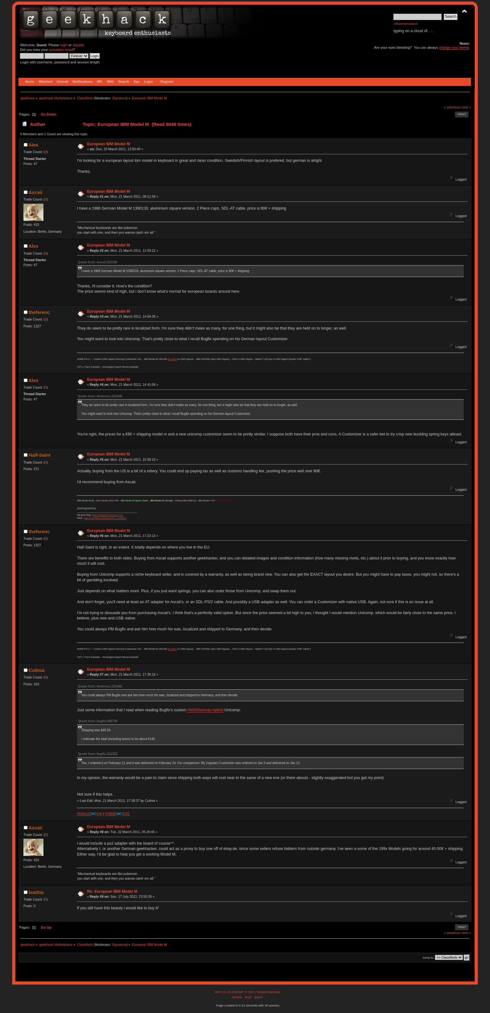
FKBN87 (111, 814)
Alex (33, 144)
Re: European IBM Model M (112, 891)
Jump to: (428, 957)
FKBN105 (84, 814)
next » (466, 107)
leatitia (36, 892)
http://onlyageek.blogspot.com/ (107, 515)
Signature (119, 98)
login (64, 45)
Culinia (36, 670)
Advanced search (405, 23)
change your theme (454, 47)
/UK (99, 814)
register (78, 45)
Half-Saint (40, 455)
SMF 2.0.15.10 (225, 992)
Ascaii (35, 192)
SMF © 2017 (246, 992)
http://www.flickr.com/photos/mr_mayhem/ (105, 518)
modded (173, 359)
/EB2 (126, 814)
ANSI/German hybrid (205, 710)
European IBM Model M (108, 144)
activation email (61, 50)
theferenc (39, 312)
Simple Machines (268, 992)
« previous (452, 107)
